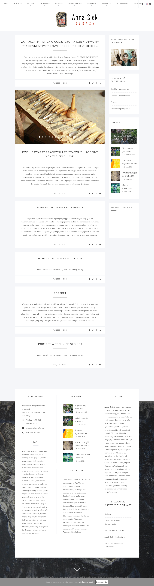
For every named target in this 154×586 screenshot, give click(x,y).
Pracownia (100, 4)
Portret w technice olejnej (60, 348)
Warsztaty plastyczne (120, 108)
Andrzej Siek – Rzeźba (114, 535)
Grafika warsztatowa (120, 89)
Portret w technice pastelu (60, 262)
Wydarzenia (115, 4)
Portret (54, 4)
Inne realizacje (70, 4)
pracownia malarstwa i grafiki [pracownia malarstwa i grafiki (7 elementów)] (34, 508)
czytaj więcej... (111, 496)
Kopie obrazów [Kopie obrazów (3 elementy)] (69, 500)
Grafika (28, 4)
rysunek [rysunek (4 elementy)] (36, 518)
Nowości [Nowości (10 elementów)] (83, 510)
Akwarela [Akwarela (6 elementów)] (76, 484)
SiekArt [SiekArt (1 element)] (25, 524)
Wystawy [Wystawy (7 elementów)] (66, 536)
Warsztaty (86, 4)
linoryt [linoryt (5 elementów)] (32, 478)
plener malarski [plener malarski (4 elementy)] (40, 491)
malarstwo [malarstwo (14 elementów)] (40, 478)
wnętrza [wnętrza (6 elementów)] (83, 533)
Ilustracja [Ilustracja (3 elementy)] (78, 494)
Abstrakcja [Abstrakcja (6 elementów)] (67, 484)
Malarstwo (42, 4)
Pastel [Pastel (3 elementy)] (65, 513)
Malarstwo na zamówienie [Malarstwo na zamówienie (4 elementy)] (73, 504)
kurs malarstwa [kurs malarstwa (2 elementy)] (37, 475)
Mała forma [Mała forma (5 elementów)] (74, 510)
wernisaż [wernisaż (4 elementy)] (33, 534)
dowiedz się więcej (84, 582)
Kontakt (128, 4)
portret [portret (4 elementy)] (40, 495)
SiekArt (108, 518)
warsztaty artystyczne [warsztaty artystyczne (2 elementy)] (37, 524)
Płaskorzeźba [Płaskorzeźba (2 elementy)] (68, 520)
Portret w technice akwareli (60, 211)
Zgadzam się (101, 582)
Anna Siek (16, 4)
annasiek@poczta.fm (35, 432)
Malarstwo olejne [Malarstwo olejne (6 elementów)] (70, 507)
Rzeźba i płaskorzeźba (120, 95)
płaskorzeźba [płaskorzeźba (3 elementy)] (27, 518)
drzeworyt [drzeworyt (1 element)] (34, 459)
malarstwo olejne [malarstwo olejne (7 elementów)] (28, 485)
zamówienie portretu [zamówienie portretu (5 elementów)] (30, 537)
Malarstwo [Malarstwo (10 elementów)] (80, 500)
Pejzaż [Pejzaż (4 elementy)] (71, 513)
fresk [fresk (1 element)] (31, 462)
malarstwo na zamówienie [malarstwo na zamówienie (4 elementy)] (32, 482)
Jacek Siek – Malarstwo (115, 541)
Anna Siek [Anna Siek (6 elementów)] (43, 455)
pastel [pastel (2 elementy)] (30, 491)
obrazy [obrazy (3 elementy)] (37, 488)
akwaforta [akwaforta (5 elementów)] (26, 455)
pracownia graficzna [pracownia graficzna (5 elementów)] (37, 504)
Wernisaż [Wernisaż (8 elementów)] (76, 533)
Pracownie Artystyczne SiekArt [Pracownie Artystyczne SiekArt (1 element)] (34, 511)
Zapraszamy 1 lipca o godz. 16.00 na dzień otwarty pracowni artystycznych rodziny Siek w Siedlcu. (60, 46)
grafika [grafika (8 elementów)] (37, 462)
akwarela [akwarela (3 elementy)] (34, 455)
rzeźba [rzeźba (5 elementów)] (34, 521)
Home (4, 4)
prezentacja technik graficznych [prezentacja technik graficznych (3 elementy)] (34, 514)
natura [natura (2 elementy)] (31, 488)
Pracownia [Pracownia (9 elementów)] (78, 517)
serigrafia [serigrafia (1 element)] (42, 521)
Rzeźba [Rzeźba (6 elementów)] (77, 520)
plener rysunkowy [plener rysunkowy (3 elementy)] (29, 495)
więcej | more (60, 87)
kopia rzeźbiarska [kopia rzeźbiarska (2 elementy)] (79, 497)
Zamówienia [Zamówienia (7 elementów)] (76, 536)
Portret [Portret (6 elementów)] (77, 513)
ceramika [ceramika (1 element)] (25, 459)
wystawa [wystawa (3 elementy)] (42, 534)
